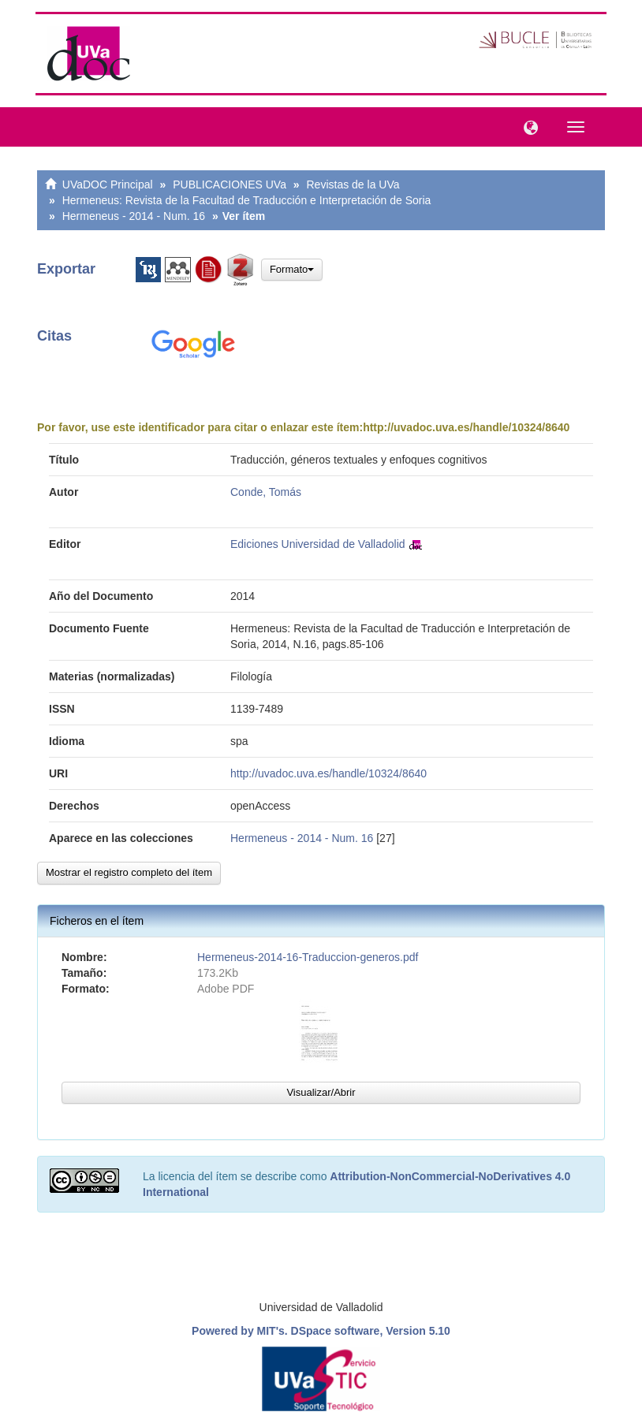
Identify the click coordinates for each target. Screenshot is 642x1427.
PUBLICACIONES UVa (229, 184)
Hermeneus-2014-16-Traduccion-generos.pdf (307, 957)
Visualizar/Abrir (320, 1092)
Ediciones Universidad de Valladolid (317, 544)
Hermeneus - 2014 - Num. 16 (133, 216)
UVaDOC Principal (107, 184)
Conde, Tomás (265, 492)
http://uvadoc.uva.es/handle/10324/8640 (466, 427)
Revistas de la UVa (353, 184)
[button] (527, 126)
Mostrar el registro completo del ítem (129, 872)
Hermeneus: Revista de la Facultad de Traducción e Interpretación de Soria (246, 200)
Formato (292, 269)
